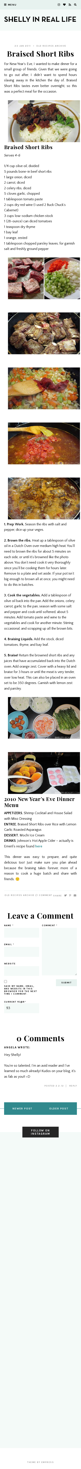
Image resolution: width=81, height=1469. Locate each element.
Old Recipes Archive (51, 46)
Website (10, 963)
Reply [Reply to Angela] (73, 1086)
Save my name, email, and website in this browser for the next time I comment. (20, 990)
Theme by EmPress (40, 1462)
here (38, 846)
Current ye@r (21, 1007)
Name (9, 925)
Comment (43, 895)
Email (9, 944)
